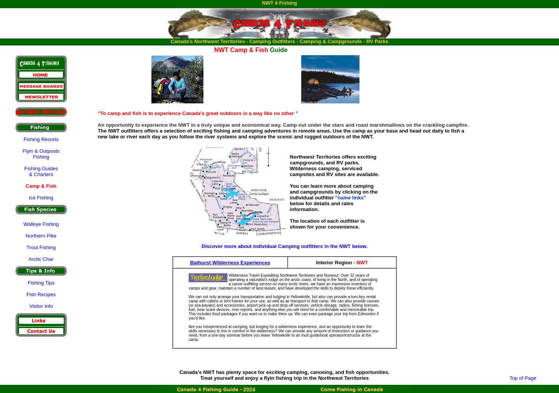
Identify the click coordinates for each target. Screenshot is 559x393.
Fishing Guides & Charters (41, 171)
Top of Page (522, 378)
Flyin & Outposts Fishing (41, 154)
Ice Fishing (41, 198)
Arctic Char (41, 259)
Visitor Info (41, 306)
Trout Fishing (41, 247)
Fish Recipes (41, 294)
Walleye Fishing (41, 224)
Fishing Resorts (41, 139)
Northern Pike (41, 236)
